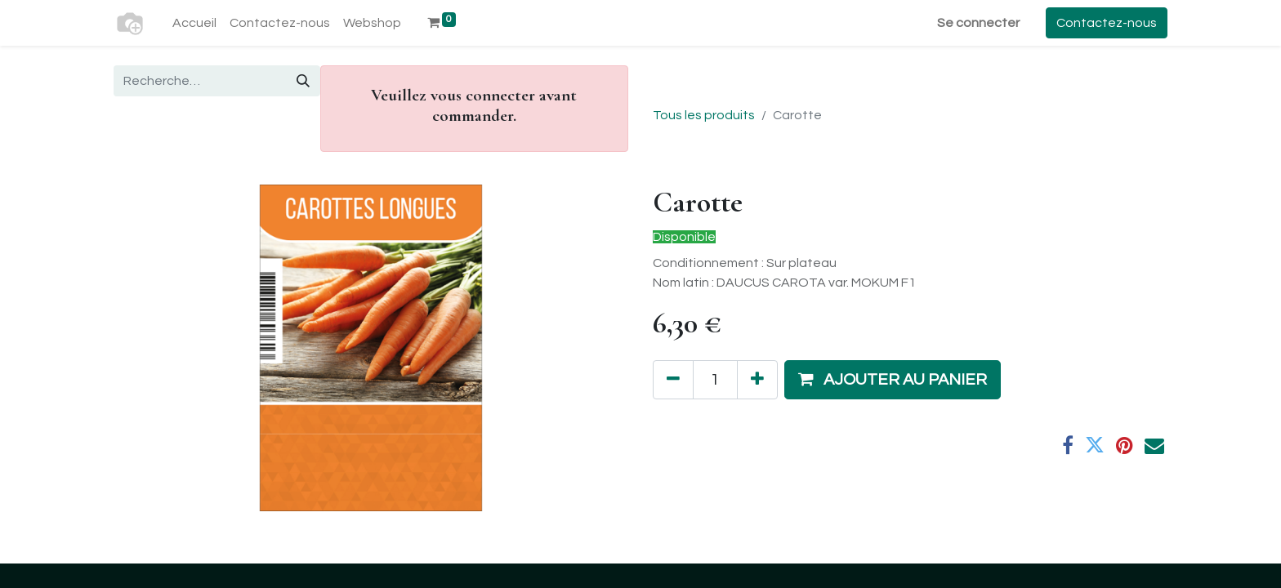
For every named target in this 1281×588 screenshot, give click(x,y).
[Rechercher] (303, 80)
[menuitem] (194, 23)
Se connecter (978, 22)
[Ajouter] (757, 379)
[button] (892, 379)
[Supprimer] (673, 379)
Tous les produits (704, 115)
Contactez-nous (1106, 22)
